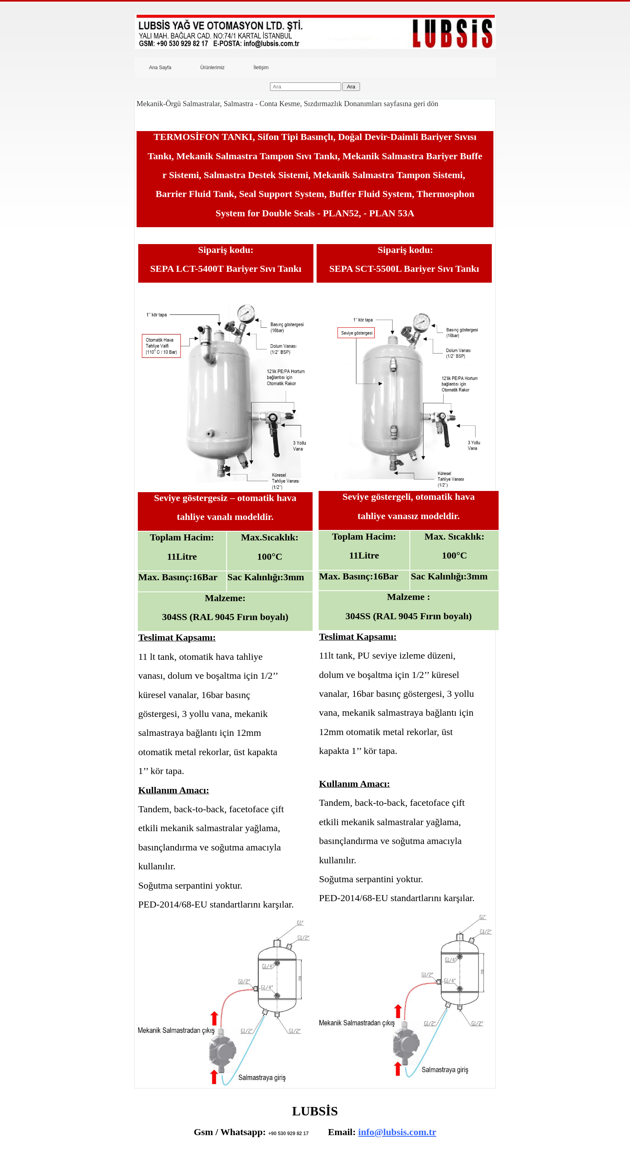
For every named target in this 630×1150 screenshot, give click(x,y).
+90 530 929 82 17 (288, 1133)
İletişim (261, 67)
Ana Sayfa (160, 67)
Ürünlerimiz (212, 67)
